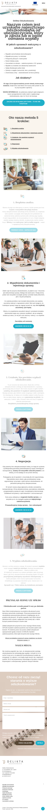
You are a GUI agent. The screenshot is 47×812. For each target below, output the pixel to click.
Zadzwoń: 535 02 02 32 (23, 326)
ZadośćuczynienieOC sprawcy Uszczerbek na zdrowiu (8, 799)
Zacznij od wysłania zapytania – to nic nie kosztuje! (24, 103)
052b (12, 809)
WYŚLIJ (40, 743)
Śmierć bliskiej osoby (7, 796)
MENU (43, 3)
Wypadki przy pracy (7, 794)
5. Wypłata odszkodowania (19, 148)
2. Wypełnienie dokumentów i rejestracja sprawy (27, 133)
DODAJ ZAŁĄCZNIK (25, 743)
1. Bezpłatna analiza (17, 128)
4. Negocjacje (15, 144)
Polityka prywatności (23, 807)
